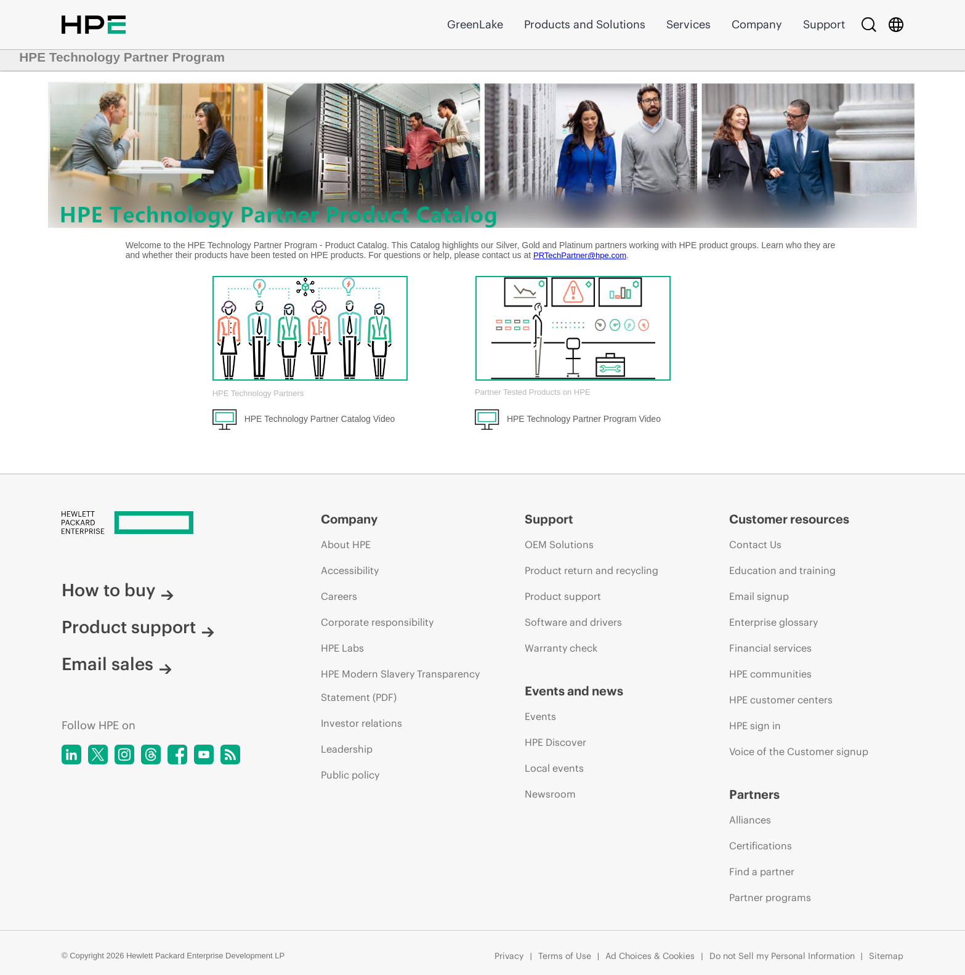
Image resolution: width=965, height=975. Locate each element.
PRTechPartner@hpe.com (579, 255)
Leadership (347, 749)
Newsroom (550, 794)
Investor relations (361, 723)
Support (824, 24)
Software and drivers (573, 622)
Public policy (350, 775)
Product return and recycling (591, 570)
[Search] (869, 24)
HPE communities (770, 674)
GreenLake (475, 24)
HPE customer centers (781, 700)
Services (688, 24)
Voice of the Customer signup (798, 751)
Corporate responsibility (377, 622)
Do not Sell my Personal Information (782, 955)
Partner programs (770, 897)
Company (757, 24)
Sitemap (886, 955)
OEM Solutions (559, 544)
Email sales (117, 664)
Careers (339, 596)
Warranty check (561, 648)
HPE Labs (342, 648)
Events (540, 716)
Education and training (782, 570)
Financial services (770, 648)
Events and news (574, 690)
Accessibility (350, 570)
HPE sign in (755, 725)
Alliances (750, 820)
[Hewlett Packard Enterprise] (168, 523)
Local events (554, 768)
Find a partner (761, 871)
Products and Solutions (584, 24)
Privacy (509, 955)
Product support (138, 627)
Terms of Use (564, 955)
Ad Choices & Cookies (650, 955)
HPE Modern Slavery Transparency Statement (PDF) (400, 685)
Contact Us (755, 544)
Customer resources (789, 519)
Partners (754, 794)
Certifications (760, 845)
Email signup (759, 596)
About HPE (346, 544)
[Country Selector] (896, 24)
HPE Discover (555, 742)
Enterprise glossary (773, 622)
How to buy (118, 590)
